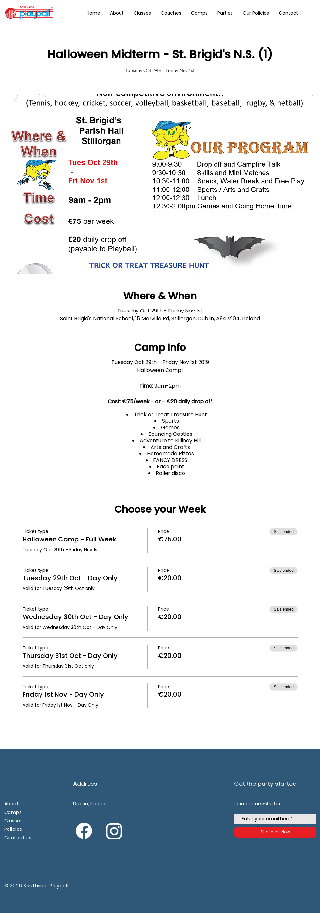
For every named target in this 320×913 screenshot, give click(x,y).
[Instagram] (114, 831)
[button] (256, 13)
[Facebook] (84, 831)
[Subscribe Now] (275, 832)
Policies (13, 829)
